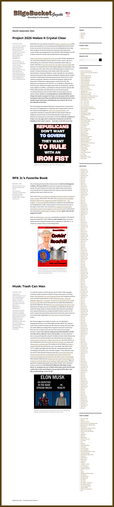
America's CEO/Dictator (86, 71)
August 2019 (83, 259)
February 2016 (84, 325)
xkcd (82, 490)
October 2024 (84, 174)
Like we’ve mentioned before (57, 110)
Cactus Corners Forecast (86, 89)
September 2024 (84, 175)
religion (14, 76)
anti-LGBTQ (20, 63)
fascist (13, 68)
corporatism (21, 313)
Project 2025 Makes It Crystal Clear (39, 38)
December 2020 (84, 234)
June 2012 (83, 391)
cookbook (14, 192)
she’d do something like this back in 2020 (62, 304)
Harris (21, 318)
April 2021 (83, 228)
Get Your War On (84, 448)
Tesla (20, 327)
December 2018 (84, 272)
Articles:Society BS (85, 82)
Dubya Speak (84, 437)
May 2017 (83, 302)
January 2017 (84, 308)
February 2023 (84, 205)
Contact (82, 38)
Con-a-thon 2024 (16, 45)
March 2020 (83, 248)
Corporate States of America (87, 107)
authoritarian (15, 310)
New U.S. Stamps (84, 130)
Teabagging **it (16, 58)
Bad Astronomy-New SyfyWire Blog (89, 423)
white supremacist (20, 79)
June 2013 (83, 375)
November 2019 (84, 255)
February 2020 (84, 250)
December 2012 (84, 381)
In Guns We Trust (85, 122)
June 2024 (83, 180)
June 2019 (83, 263)
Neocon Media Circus (17, 55)
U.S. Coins (83, 153)
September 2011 (84, 405)
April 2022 (83, 220)
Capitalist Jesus (84, 91)
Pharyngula (83, 461)
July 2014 (83, 355)
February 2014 (84, 362)
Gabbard (14, 318)
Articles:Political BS (85, 79)
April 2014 (83, 359)
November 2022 (84, 209)
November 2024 (84, 172)
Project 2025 (15, 74)
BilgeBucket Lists (85, 86)
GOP (21, 69)
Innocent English (85, 450)
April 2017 (83, 303)
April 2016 (83, 322)
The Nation (83, 479)
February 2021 (84, 231)
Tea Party (18, 326)
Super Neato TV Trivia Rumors (88, 143)
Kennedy (14, 195)
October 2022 (84, 211)
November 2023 (84, 191)
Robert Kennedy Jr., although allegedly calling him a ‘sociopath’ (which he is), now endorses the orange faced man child (52, 300)
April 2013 (83, 376)
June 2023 (83, 199)
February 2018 (84, 288)
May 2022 (83, 219)
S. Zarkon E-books (85, 464)
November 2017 (84, 292)
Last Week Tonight (85, 453)
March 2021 (83, 230)
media (20, 321)
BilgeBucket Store (85, 48)
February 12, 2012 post (44, 217)
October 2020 (84, 238)
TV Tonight (83, 150)
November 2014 (84, 348)
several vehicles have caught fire (56, 342)
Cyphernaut (83, 434)
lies (24, 69)
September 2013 (84, 370)
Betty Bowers (84, 426)
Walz (17, 329)
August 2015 (83, 334)
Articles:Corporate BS (86, 75)
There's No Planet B (85, 146)
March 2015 (83, 342)
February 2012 (84, 397)
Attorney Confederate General (88, 85)
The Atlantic (83, 475)
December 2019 (84, 253)
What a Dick (83, 155)
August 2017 (83, 297)
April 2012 (83, 394)
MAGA (13, 71)
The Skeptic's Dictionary (86, 482)
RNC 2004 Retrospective (86, 136)
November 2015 (84, 330)
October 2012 (84, 384)
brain (19, 191)
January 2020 (84, 252)
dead (21, 192)
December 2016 (84, 309)
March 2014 (83, 361)
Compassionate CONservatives (88, 97)
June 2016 (83, 319)
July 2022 (83, 216)
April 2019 (83, 266)
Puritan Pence (84, 132)
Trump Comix (84, 147)
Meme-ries (19, 53)
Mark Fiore (83, 456)
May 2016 (83, 320)
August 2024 (83, 177)
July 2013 (83, 373)
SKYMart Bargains (85, 141)
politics (20, 322)
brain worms (54, 315)
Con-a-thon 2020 (85, 104)
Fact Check (83, 440)
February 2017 (84, 306)
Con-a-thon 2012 (85, 100)
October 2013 (84, 369)
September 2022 (84, 213)
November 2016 (84, 311)
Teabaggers (18, 77)
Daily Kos (83, 436)
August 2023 (83, 195)
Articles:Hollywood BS (86, 77)
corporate (21, 311)
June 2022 (83, 217)
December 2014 (84, 347)
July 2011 (83, 408)
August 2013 (83, 372)
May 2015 (83, 339)
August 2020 (83, 241)
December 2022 (84, 208)
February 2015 (84, 344)
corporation (15, 313)
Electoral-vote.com (85, 439)
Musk (24, 321)
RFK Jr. (19, 197)
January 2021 (84, 233)
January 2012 (84, 398)
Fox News (18, 68)
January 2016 (84, 327)
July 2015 (83, 336)
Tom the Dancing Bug (86, 486)
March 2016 (83, 323)
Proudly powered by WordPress (30, 500)
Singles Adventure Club (86, 139)
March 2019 (83, 267)
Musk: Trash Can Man (28, 286)
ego (19, 315)
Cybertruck (15, 315)
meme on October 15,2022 (63, 44)
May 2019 (83, 264)
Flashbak (83, 443)
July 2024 (83, 178)
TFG (22, 77)
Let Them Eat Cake (85, 124)
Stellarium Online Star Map (87, 473)
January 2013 (84, 380)
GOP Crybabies (84, 111)
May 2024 (83, 181)
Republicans (20, 76)
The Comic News (84, 476)
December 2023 (84, 189)
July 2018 (83, 280)
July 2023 (83, 197)
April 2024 (83, 183)
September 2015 (84, 333)
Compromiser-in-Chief (86, 99)
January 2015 (84, 345)
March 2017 (83, 305)
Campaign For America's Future (88, 428)
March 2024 (83, 184)
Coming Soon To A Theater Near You (89, 96)
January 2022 (84, 224)
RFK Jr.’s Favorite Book (30, 178)
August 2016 (83, 316)
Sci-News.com (84, 465)
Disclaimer (83, 33)
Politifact (83, 462)
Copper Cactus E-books (86, 429)
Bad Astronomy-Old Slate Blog (88, 425)
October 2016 (84, 312)
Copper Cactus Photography (87, 431)
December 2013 (84, 366)
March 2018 (83, 286)
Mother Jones (84, 459)
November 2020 (84, 236)
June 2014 (83, 356)
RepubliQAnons (16, 56)
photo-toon (21, 73)
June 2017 (83, 300)
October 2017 (84, 294)
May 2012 (83, 392)
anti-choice (15, 60)
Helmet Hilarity (84, 118)
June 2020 (83, 244)
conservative (15, 66)
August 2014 (83, 353)
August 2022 (83, 214)
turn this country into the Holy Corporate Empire (57, 64)
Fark (82, 442)
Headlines (83, 116)
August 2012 (83, 387)
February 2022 (84, 222)
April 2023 (83, 202)
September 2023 (84, 194)
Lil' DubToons (84, 125)
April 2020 (83, 247)
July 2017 (83, 298)
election (17, 194)
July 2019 (83, 261)
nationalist (15, 73)
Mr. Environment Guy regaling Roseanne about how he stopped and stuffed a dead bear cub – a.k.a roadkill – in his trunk (51, 200)
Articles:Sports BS (85, 83)
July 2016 (83, 317)
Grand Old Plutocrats (85, 114)
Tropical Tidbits (84, 487)
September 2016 (84, 314)
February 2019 (84, 269)
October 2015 (84, 331)
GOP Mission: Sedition (86, 113)
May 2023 (83, 200)
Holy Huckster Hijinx (86, 121)
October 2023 (84, 192)
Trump (14, 79)
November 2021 (84, 227)
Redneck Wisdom (85, 133)
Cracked (82, 432)
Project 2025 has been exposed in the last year (44, 58)
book (16, 191)
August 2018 (83, 278)
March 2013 (83, 378)
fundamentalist (16, 69)
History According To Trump (87, 119)
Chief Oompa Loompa (86, 94)
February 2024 (84, 186)
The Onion (83, 481)
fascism (21, 66)
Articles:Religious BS (85, 80)
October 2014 (84, 350)
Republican (22, 324)
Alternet (82, 420)
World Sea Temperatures (86, 489)
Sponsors (83, 34)
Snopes (82, 472)
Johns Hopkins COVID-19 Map (88, 451)
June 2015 (83, 337)
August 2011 (83, 406)
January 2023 (84, 206)
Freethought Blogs (85, 445)
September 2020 (84, 239)
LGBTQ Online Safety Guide (87, 454)
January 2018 (84, 289)
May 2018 (83, 283)
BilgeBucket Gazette (17, 500)
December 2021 (84, 225)
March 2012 (83, 395)
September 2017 (84, 295)
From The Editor (84, 110)
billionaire (21, 310)
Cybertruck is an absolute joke (39, 344)
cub (18, 192)
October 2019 (84, 256)
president (14, 197)
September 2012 (84, 386)
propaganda (22, 74)
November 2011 (84, 401)
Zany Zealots (84, 158)
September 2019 (84, 258)
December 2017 (84, 291)
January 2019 (84, 270)
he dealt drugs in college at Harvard (50, 211)
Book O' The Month (17, 185)
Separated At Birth (85, 138)
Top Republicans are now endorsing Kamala (47, 296)
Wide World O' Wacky (86, 157)
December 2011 (84, 400)
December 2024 (84, 170)
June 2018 (83, 281)
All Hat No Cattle (84, 418)
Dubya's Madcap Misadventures (88, 108)
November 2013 (84, 367)
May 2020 (83, 245)
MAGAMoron (19, 71)
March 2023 (83, 203)
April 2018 (83, 284)
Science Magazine (85, 467)
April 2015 (83, 341)
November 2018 (84, 273)
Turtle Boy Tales (84, 149)
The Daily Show (84, 478)
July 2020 (83, 242)
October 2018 (84, 275)
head (20, 194)
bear (13, 191)
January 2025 (84, 169)
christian (19, 65)
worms (17, 198)
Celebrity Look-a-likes (86, 93)
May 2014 (83, 358)
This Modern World (85, 484)
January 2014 (84, 364)
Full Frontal (83, 447)
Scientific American (85, 468)
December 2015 (84, 328)
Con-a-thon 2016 (85, 102)
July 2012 (83, 389)
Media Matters (84, 457)
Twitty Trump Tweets (86, 152)
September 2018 (84, 277)
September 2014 (84, 352)
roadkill (23, 197)
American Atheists (85, 422)
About (82, 36)
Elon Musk (23, 315)
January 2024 (84, 188)
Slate (82, 470)
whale (13, 198)
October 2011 (84, 403)
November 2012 (84, 383)
